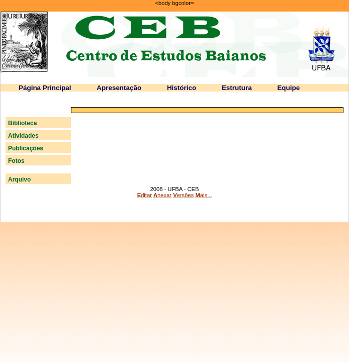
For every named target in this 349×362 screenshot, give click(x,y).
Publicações (25, 148)
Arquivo (19, 179)
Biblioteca (22, 123)
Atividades (23, 135)
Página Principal (45, 88)
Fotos (16, 160)
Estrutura (237, 88)
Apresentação (119, 88)
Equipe (288, 88)
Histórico (181, 88)
